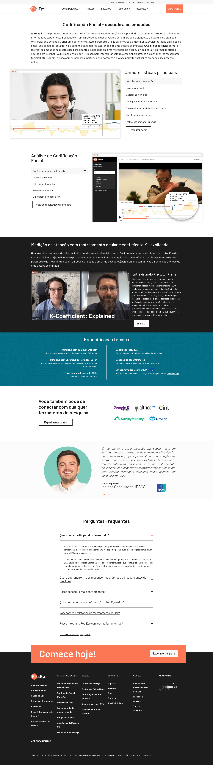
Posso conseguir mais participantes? (83, 591)
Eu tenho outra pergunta (75, 634)
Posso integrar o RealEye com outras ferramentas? (91, 623)
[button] (178, 2)
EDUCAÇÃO (106, 9)
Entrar (164, 2)
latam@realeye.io (118, 2)
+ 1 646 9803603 (136, 2)
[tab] (153, 74)
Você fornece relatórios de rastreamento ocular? (90, 612)
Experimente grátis (55, 422)
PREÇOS (91, 9)
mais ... (141, 323)
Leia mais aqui (173, 373)
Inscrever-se (152, 2)
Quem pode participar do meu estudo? (84, 535)
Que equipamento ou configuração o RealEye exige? (92, 602)
